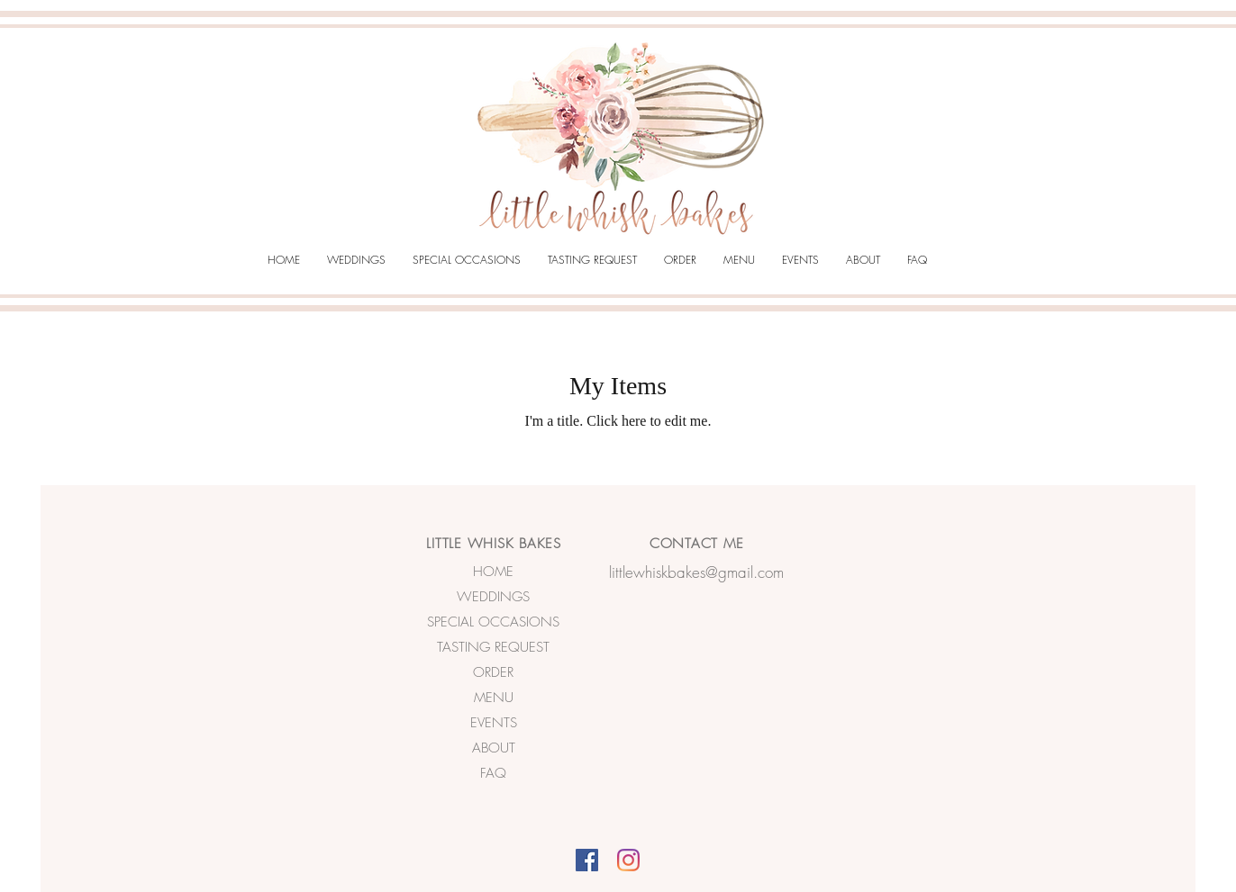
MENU (493, 698)
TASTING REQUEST (493, 647)
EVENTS (493, 723)
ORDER (493, 672)
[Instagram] (628, 860)
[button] (356, 260)
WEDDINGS (493, 597)
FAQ (493, 773)
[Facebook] (587, 860)
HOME (493, 572)
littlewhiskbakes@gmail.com (696, 572)
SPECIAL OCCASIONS (493, 622)
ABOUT (493, 748)
